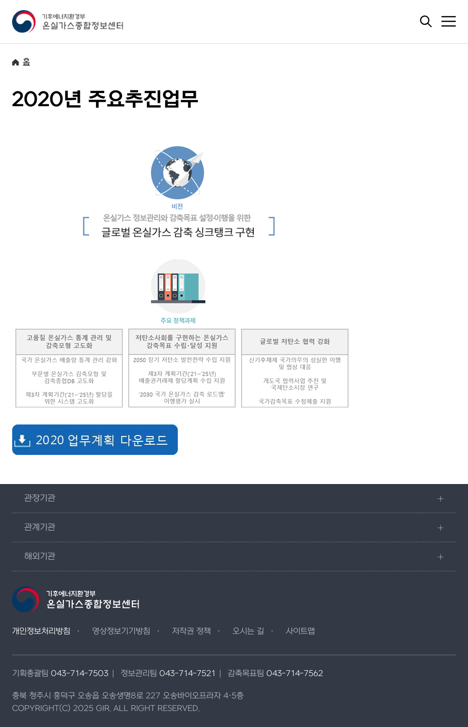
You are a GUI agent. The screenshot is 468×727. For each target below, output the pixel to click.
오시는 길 (248, 631)
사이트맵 (300, 631)
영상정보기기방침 (121, 631)
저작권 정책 (191, 631)
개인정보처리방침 (41, 631)
